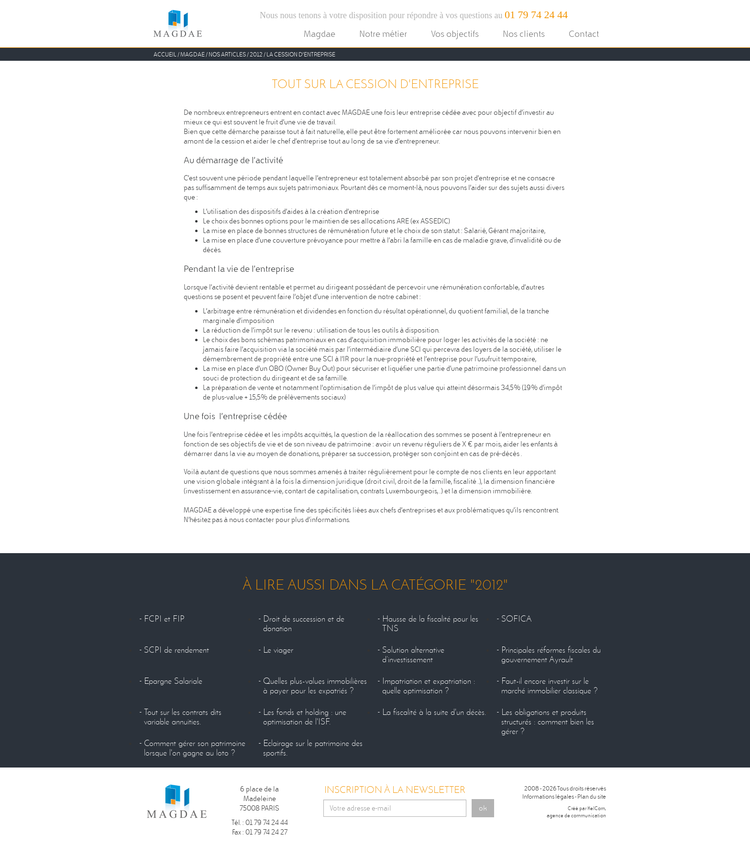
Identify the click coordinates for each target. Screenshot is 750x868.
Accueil (165, 54)
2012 (256, 54)
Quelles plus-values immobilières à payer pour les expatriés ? (315, 686)
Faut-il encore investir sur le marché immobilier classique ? (549, 686)
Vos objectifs (455, 33)
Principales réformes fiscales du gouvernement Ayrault (551, 655)
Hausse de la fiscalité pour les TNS (430, 624)
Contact (584, 33)
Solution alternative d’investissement (413, 655)
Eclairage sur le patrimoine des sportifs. (313, 748)
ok (483, 808)
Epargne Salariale (173, 681)
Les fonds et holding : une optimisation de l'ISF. (304, 717)
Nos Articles (227, 54)
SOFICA (516, 619)
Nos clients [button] (524, 33)
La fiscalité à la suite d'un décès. (434, 712)
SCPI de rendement (176, 650)
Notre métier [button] (383, 33)
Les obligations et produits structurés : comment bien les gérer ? (547, 722)
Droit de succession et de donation (303, 624)
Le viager (278, 650)
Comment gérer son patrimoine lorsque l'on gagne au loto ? (194, 748)
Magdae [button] (319, 33)
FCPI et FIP (164, 619)
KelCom (596, 808)
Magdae (192, 54)
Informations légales (548, 796)
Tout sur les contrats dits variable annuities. (182, 717)
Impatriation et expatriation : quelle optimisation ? (428, 686)
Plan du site (591, 796)
